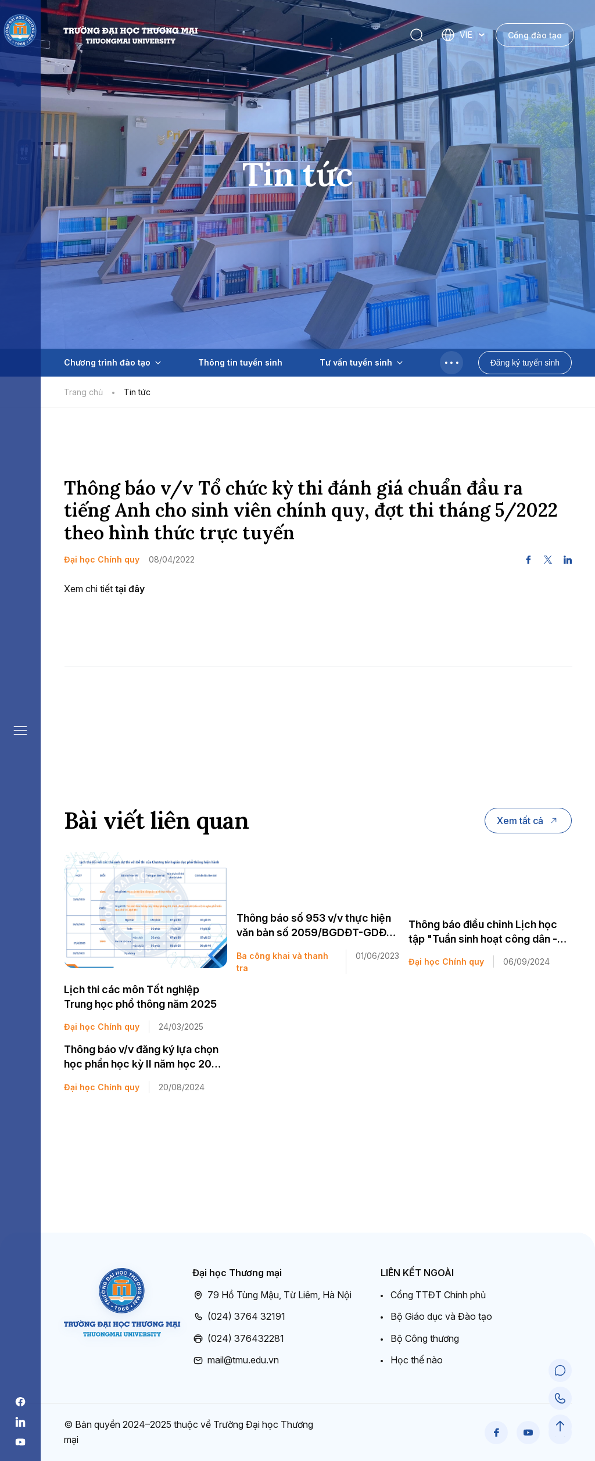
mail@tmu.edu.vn (235, 1360)
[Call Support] (560, 1398)
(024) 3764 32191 (238, 1316)
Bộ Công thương (424, 1338)
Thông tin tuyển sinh (240, 362)
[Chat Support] (560, 1370)
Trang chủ (83, 392)
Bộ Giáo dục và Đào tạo (441, 1316)
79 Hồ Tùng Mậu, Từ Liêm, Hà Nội (272, 1295)
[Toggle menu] (451, 362)
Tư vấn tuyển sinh (361, 362)
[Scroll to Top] (560, 1426)
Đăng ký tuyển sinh (525, 362)
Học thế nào (416, 1360)
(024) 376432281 (238, 1339)
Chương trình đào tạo (112, 362)
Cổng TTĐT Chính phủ (438, 1295)
